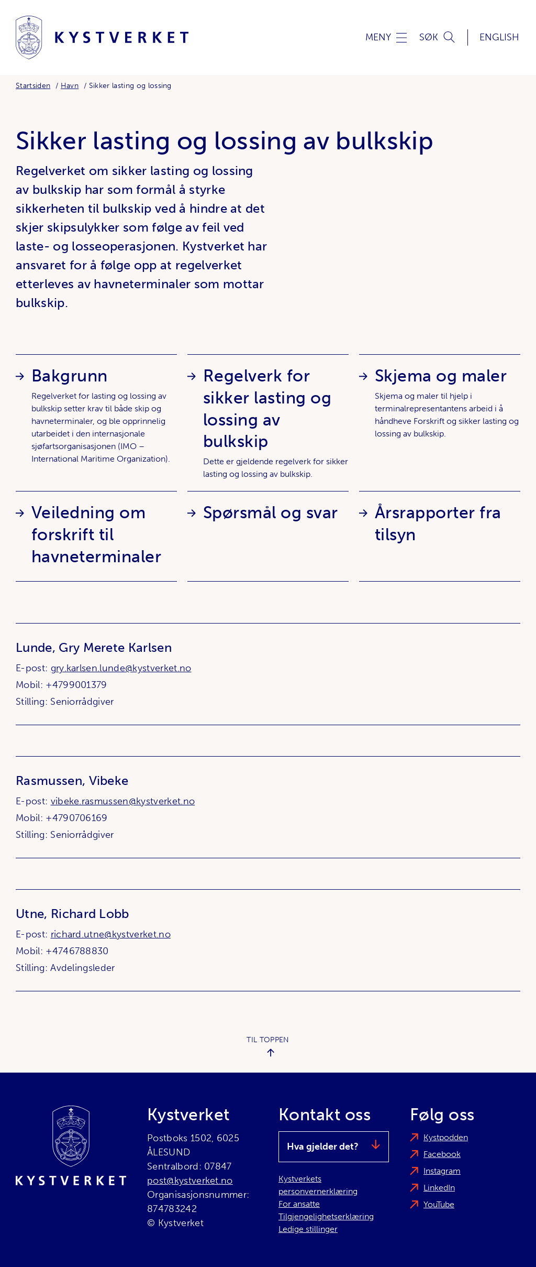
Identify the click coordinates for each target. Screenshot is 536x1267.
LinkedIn (439, 1188)
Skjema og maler (441, 376)
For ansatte (299, 1204)
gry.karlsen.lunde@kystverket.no (121, 668)
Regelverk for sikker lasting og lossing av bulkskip (267, 409)
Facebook (442, 1154)
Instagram (442, 1171)
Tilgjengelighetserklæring (326, 1216)
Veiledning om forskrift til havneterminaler (96, 534)
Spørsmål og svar (270, 512)
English (499, 37)
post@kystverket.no (190, 1180)
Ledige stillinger (308, 1229)
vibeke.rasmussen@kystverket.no (123, 801)
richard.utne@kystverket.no (111, 934)
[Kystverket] (102, 37)
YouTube (438, 1204)
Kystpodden (445, 1137)
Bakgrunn (69, 376)
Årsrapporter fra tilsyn (438, 523)
